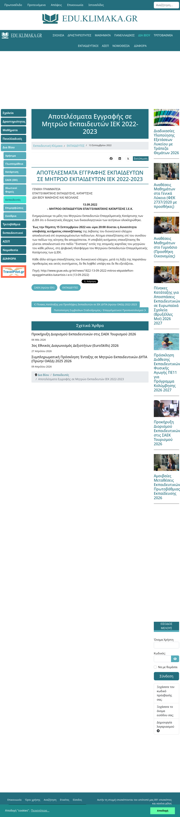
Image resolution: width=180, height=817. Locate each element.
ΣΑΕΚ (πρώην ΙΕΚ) (44, 287)
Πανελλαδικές (124, 35)
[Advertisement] (90, 75)
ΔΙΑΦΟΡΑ (140, 46)
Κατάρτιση (11, 171)
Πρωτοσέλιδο (13, 5)
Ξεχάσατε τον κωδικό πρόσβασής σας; (165, 693)
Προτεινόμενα (36, 5)
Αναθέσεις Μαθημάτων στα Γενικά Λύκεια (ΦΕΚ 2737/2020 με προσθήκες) (165, 195)
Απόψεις (56, 5)
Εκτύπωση (140, 158)
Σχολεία (58, 35)
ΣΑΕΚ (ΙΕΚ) (11, 180)
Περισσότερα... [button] (40, 810)
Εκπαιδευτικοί (88, 46)
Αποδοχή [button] (162, 810)
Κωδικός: (160, 653)
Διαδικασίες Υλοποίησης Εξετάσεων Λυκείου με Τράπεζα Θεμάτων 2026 (166, 141)
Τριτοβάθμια (163, 35)
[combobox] (166, 5)
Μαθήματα (103, 35)
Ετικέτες (64, 799)
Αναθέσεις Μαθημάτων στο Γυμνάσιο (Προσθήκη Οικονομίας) (165, 247)
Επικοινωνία (75, 5)
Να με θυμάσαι (168, 667)
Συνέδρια (10, 216)
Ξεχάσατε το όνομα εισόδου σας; (165, 711)
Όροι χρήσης (32, 799)
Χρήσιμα (10, 155)
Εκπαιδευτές (13, 199)
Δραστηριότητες (79, 35)
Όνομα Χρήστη (163, 640)
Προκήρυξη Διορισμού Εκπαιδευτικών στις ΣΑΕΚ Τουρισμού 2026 (83, 334)
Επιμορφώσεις (14, 207)
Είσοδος (77, 799)
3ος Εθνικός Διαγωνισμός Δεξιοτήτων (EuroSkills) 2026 (75, 345)
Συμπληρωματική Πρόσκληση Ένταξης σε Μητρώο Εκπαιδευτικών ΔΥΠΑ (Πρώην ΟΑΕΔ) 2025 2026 (89, 359)
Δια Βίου (144, 35)
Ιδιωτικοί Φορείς (11, 189)
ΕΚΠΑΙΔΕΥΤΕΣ (76, 146)
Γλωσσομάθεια (14, 163)
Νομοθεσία (121, 46)
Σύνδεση (166, 676)
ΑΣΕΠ (105, 46)
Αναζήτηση (50, 799)
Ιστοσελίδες (96, 5)
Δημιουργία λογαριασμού (165, 726)
